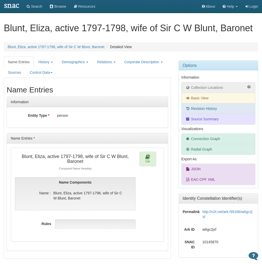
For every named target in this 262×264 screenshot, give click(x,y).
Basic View (197, 98)
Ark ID (189, 229)
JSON (193, 169)
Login (251, 6)
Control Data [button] (41, 72)
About (208, 6)
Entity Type (39, 115)
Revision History (201, 109)
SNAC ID (189, 244)
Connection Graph (202, 139)
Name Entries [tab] (19, 62)
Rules (46, 224)
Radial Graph (198, 149)
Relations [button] (106, 62)
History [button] (45, 62)
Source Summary (202, 119)
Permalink (191, 212)
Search (34, 6)
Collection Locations (218, 87)
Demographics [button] (75, 62)
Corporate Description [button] (143, 62)
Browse (58, 6)
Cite (147, 158)
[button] (230, 6)
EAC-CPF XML (200, 179)
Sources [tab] (14, 72)
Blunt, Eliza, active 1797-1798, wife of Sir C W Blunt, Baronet (56, 47)
